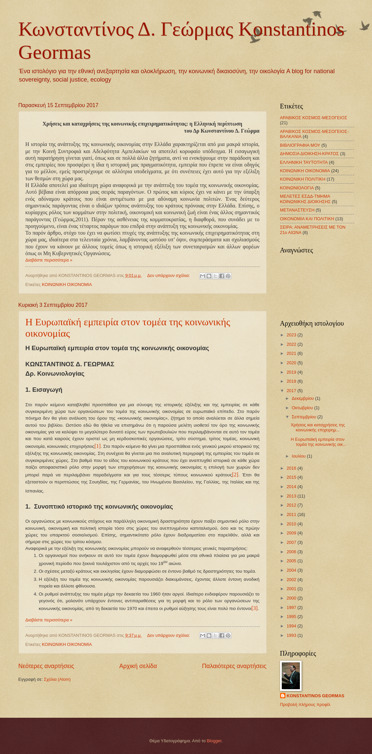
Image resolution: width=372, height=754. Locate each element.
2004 (291, 570)
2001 (291, 588)
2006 (291, 551)
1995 (291, 616)
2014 (291, 486)
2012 (291, 505)
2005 (291, 560)
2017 (291, 390)
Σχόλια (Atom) (57, 679)
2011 (291, 514)
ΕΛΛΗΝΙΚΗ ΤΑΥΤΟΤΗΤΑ (304, 162)
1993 (291, 635)
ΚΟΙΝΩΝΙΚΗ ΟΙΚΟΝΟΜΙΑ (67, 284)
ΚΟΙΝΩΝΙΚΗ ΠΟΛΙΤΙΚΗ (303, 179)
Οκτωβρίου (303, 407)
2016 (291, 468)
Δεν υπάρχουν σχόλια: (169, 275)
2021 (291, 353)
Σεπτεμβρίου (304, 416)
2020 (291, 362)
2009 (291, 532)
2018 (291, 381)
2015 (291, 477)
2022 (291, 344)
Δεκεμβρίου (303, 398)
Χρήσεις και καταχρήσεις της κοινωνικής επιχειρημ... (318, 427)
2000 (291, 598)
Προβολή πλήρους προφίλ (305, 704)
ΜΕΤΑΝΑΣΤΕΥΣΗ (297, 210)
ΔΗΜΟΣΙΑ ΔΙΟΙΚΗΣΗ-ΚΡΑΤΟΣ (309, 153)
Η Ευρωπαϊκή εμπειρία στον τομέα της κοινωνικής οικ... (319, 442)
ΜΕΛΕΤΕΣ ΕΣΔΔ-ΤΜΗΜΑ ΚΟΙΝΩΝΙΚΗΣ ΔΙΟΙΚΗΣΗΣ (305, 199)
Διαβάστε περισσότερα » (48, 260)
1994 (291, 625)
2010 (291, 523)
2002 (291, 579)
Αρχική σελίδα (138, 666)
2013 (291, 496)
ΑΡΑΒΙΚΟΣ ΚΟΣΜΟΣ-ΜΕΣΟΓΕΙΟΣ (313, 117)
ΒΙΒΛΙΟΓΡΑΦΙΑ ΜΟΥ (300, 145)
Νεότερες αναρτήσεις (46, 666)
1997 (291, 607)
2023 (291, 334)
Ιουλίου (299, 456)
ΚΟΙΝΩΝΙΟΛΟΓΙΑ (297, 187)
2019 (291, 372)
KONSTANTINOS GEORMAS (315, 695)
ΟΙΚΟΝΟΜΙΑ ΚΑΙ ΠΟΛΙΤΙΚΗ (307, 218)
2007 (291, 542)
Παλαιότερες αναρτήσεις (234, 666)
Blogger (214, 740)
